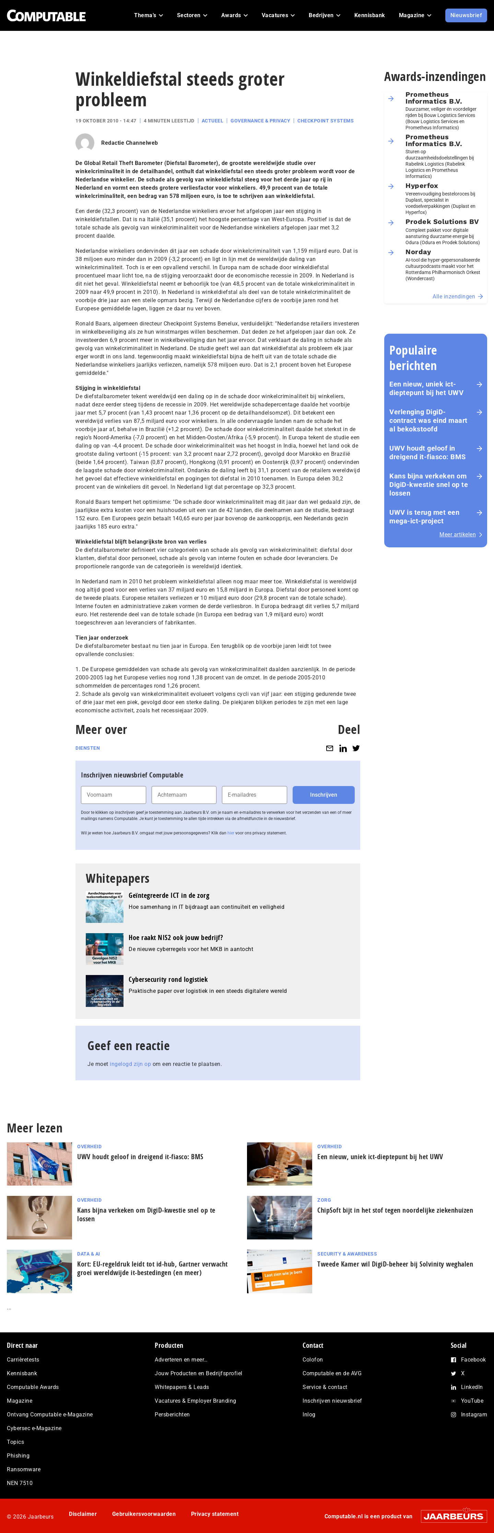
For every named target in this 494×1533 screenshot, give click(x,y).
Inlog (309, 1414)
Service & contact (325, 1387)
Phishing (18, 1455)
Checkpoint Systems (325, 120)
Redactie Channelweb (129, 143)
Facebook (473, 1359)
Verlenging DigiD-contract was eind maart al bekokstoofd (428, 420)
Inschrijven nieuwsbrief (332, 1401)
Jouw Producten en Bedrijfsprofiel (199, 1373)
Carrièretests (23, 1359)
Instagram (474, 1414)
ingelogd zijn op (130, 1064)
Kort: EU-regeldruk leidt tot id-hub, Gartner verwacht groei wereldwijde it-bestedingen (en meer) (152, 1268)
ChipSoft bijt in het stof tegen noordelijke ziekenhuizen (395, 1210)
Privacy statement (215, 1514)
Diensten (87, 748)
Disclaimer (83, 1514)
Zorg (324, 1200)
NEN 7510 (20, 1483)
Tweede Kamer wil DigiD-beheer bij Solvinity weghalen (395, 1264)
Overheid (89, 1146)
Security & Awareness (347, 1254)
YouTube (472, 1401)
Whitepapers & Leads (182, 1387)
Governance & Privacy (260, 120)
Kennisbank (22, 1373)
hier (230, 833)
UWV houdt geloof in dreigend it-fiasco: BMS (427, 452)
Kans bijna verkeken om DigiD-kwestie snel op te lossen (428, 484)
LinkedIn (472, 1387)
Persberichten (172, 1414)
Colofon (313, 1359)
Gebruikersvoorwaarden (144, 1514)
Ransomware (23, 1469)
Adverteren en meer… (181, 1359)
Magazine (19, 1401)
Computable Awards (33, 1387)
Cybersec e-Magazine (34, 1428)
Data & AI (88, 1254)
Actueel (213, 120)
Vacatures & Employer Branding (195, 1401)
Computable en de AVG (332, 1373)
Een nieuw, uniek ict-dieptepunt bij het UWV (426, 388)
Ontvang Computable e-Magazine (50, 1414)
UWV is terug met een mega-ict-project (424, 516)
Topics (15, 1442)
